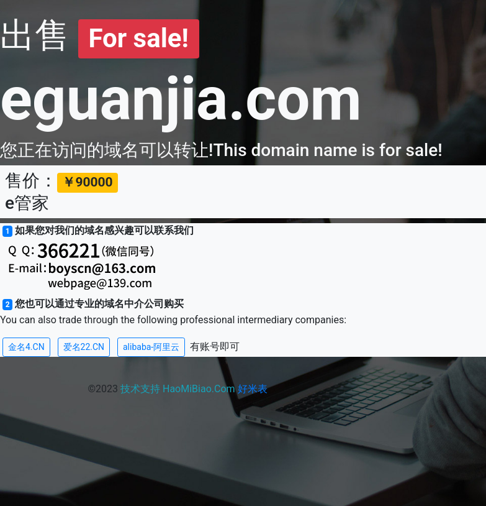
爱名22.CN (84, 347)
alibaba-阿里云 (151, 347)
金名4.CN (26, 347)
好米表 (253, 389)
